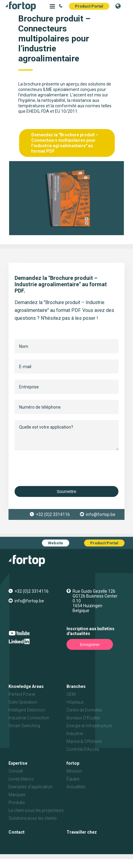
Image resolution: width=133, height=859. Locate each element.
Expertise (18, 763)
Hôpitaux (75, 702)
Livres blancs (21, 778)
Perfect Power (22, 694)
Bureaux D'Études (83, 717)
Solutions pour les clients (33, 818)
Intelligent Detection (27, 710)
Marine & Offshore (83, 741)
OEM (71, 694)
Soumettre (67, 491)
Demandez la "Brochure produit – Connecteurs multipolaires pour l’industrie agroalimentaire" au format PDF (64, 143)
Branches (76, 686)
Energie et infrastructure (89, 725)
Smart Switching (24, 725)
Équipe (72, 778)
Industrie (74, 733)
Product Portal (89, 6)
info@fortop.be (100, 514)
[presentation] (61, 468)
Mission (74, 771)
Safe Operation (23, 702)
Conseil (16, 771)
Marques (17, 794)
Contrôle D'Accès (82, 749)
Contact (17, 832)
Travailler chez (81, 832)
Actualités (75, 786)
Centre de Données (84, 710)
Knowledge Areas (26, 686)
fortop (72, 763)
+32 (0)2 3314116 (53, 514)
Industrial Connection (29, 717)
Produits (17, 802)
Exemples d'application (31, 786)
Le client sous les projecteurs (36, 810)
